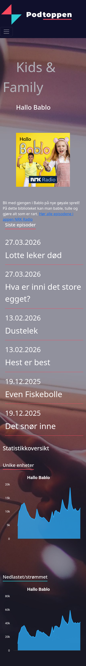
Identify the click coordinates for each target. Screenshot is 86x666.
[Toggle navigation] (6, 31)
